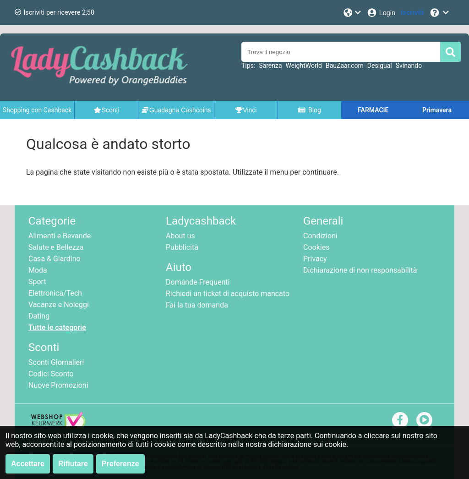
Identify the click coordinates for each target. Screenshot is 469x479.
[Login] (380, 12)
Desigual (379, 65)
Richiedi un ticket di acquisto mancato (227, 293)
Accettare (27, 464)
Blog (309, 110)
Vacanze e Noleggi (58, 304)
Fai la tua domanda (197, 305)
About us (180, 235)
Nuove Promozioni (58, 385)
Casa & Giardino (54, 258)
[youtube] (424, 419)
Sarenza (270, 65)
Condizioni (320, 235)
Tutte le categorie (57, 327)
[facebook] (400, 419)
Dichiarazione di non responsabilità (360, 270)
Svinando (409, 65)
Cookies (316, 247)
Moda (37, 270)
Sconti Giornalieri (56, 362)
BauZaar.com (345, 65)
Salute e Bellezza (55, 247)
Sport (37, 281)
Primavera (437, 110)
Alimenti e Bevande (59, 235)
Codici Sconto (51, 373)
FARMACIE (373, 110)
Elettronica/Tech (55, 293)
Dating (38, 316)
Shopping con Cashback (37, 110)
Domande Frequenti (197, 282)
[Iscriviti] (412, 12)
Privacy (315, 258)
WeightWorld (304, 65)
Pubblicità (182, 247)
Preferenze (120, 464)
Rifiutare (73, 464)
